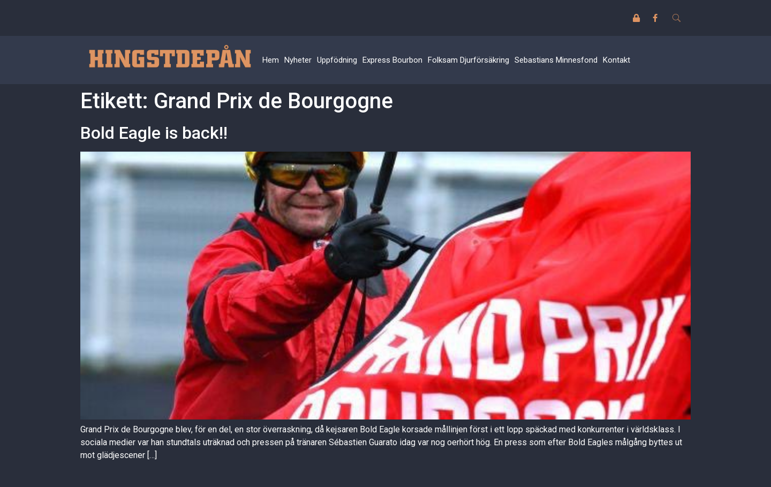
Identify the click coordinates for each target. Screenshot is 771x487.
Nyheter (298, 60)
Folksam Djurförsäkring (468, 60)
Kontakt (616, 60)
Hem (270, 60)
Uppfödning (337, 60)
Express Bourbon (392, 60)
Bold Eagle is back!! (154, 133)
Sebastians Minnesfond (556, 60)
